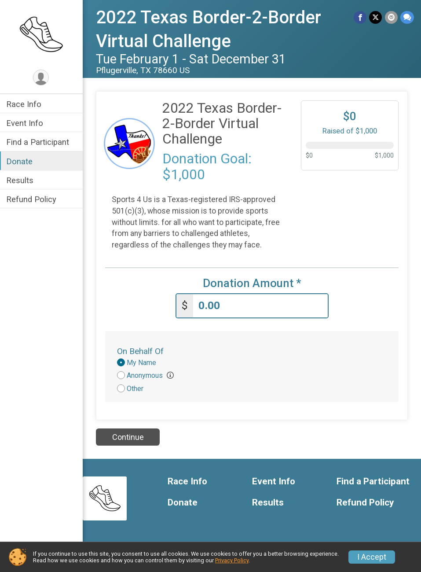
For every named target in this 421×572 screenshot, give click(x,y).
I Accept (371, 557)
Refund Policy (32, 199)
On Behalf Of (141, 351)
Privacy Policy (232, 560)
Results (20, 180)
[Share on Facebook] (360, 17)
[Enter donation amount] (261, 305)
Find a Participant (38, 142)
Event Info (25, 123)
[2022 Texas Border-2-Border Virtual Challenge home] (42, 33)
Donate (20, 161)
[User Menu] (42, 78)
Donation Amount (252, 283)
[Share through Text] (407, 17)
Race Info (24, 104)
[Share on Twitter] (376, 17)
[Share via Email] (391, 17)
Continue (128, 437)
